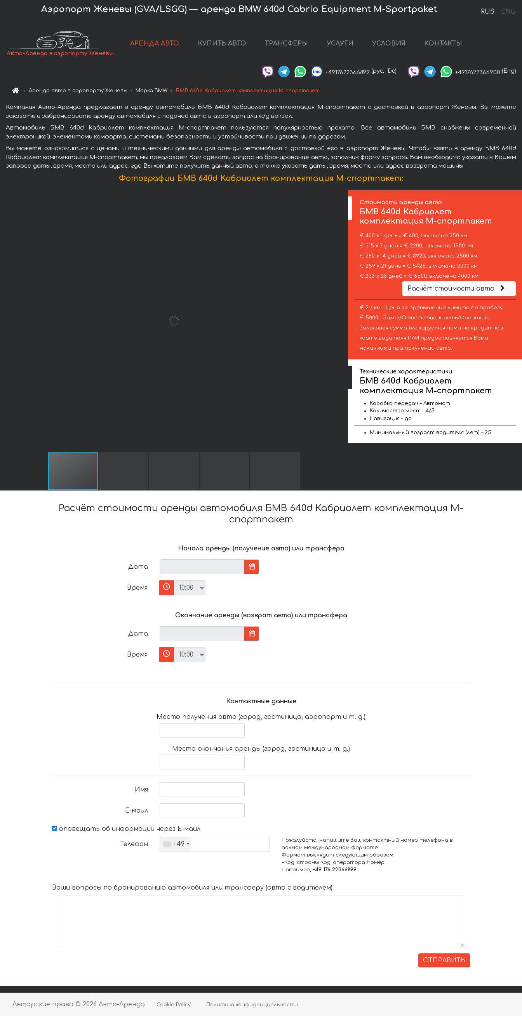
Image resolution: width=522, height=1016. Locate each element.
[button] (341, 321)
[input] (202, 566)
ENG (508, 11)
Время (137, 587)
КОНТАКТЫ (443, 43)
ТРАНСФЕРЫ (286, 43)
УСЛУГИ (340, 43)
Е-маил (136, 810)
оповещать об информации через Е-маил (126, 828)
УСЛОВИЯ (388, 43)
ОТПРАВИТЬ (444, 960)
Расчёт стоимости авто (457, 288)
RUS (487, 11)
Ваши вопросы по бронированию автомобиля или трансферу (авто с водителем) (192, 887)
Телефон (134, 844)
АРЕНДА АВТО (154, 43)
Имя (141, 789)
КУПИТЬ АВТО (222, 43)
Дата (138, 566)
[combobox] (175, 844)
